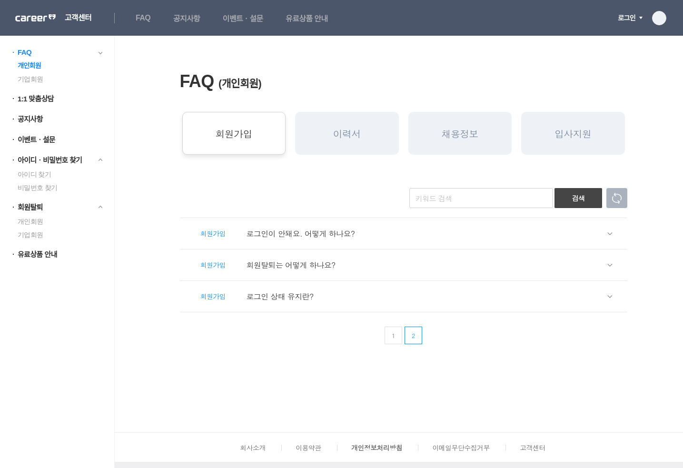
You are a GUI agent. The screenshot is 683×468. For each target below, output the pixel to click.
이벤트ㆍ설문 (243, 19)
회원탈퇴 (30, 207)
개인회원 (29, 66)
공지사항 (186, 19)
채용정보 (460, 133)
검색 (578, 198)
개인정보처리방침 (376, 447)
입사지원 (572, 133)
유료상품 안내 (306, 19)
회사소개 (252, 447)
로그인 (626, 18)
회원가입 (234, 133)
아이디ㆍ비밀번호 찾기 (50, 160)
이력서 (347, 133)
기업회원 (30, 79)
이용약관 (308, 447)
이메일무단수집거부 (460, 447)
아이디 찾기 (34, 174)
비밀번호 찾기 (37, 187)
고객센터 (78, 18)
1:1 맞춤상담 (36, 99)
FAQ (143, 18)
